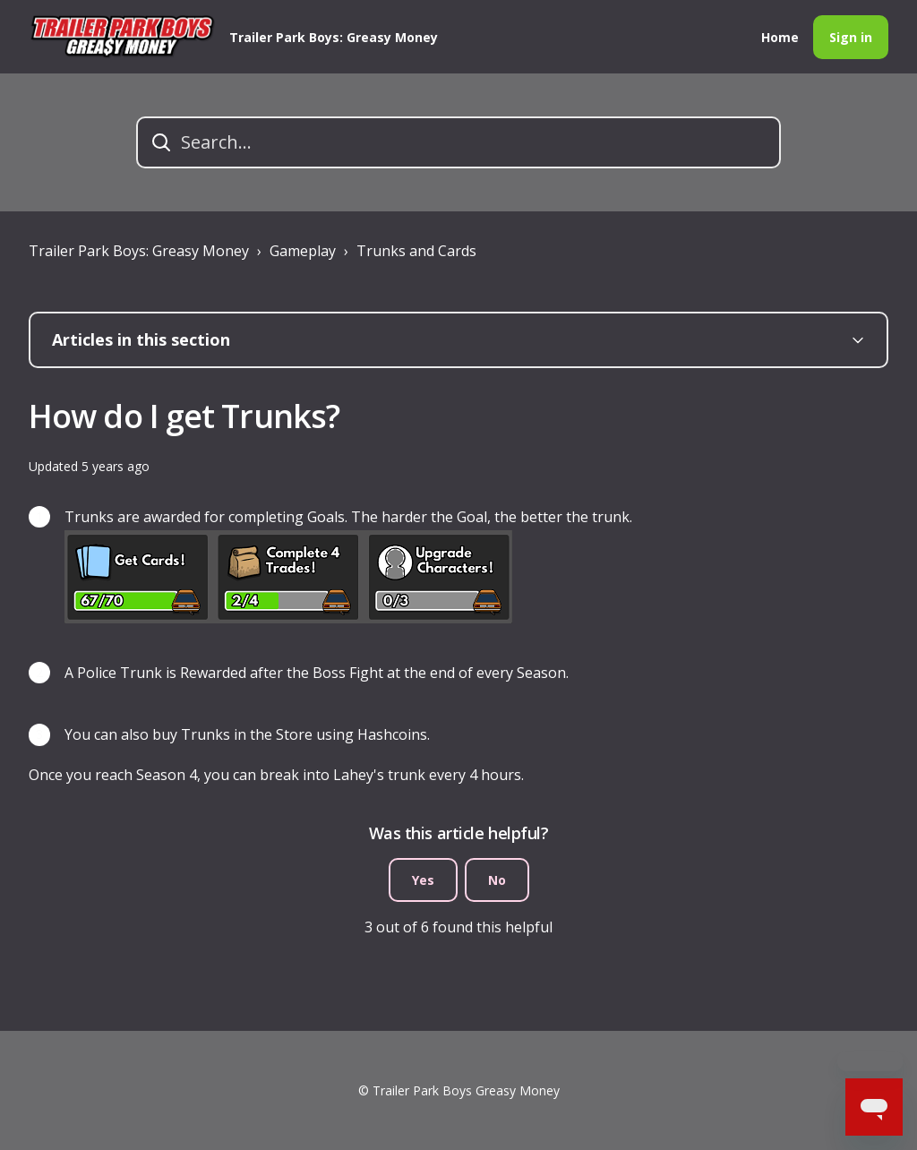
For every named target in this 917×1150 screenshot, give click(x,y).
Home (780, 37)
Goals (326, 517)
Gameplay (303, 251)
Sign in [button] (850, 37)
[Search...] (458, 142)
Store (294, 734)
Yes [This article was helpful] (423, 879)
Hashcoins (392, 734)
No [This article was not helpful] (497, 879)
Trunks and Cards (416, 251)
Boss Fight (348, 672)
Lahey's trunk (379, 775)
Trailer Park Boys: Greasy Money (139, 251)
